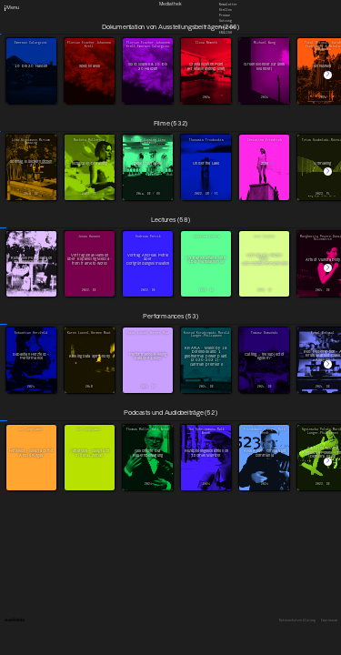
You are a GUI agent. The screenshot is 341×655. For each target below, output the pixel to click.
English (225, 32)
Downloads (227, 26)
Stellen (225, 10)
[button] (328, 75)
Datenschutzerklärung (297, 621)
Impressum (329, 621)
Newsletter (228, 3)
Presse (224, 15)
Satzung (225, 21)
